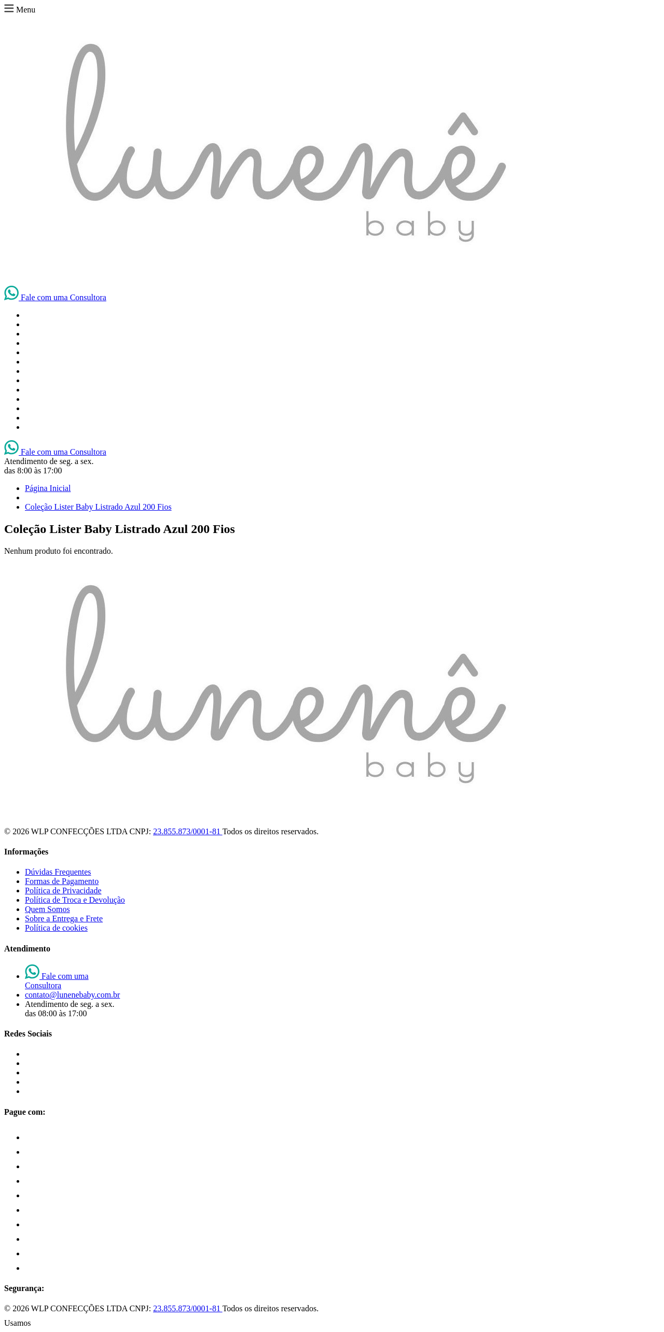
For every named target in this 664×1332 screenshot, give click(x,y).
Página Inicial (48, 488)
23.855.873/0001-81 (187, 831)
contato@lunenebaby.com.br (72, 994)
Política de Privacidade (63, 890)
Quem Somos (47, 909)
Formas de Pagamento (62, 881)
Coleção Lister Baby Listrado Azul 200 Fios (98, 506)
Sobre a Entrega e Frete (64, 918)
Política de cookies (56, 927)
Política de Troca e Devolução (75, 899)
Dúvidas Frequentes (58, 871)
